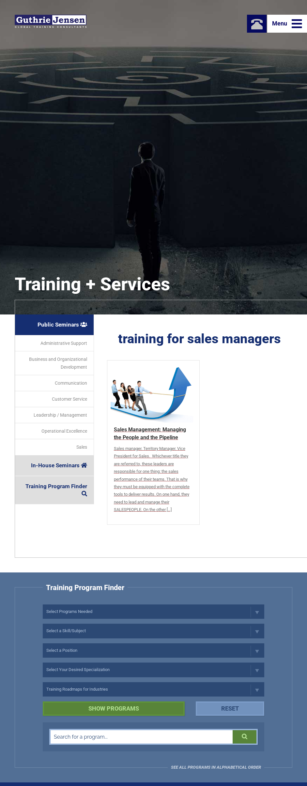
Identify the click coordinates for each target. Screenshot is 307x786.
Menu (287, 24)
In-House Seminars (59, 465)
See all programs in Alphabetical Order (216, 767)
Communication (71, 383)
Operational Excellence (64, 431)
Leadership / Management (60, 415)
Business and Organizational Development (58, 363)
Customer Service (69, 399)
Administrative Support (63, 343)
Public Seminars (62, 324)
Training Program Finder (56, 489)
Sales (81, 447)
